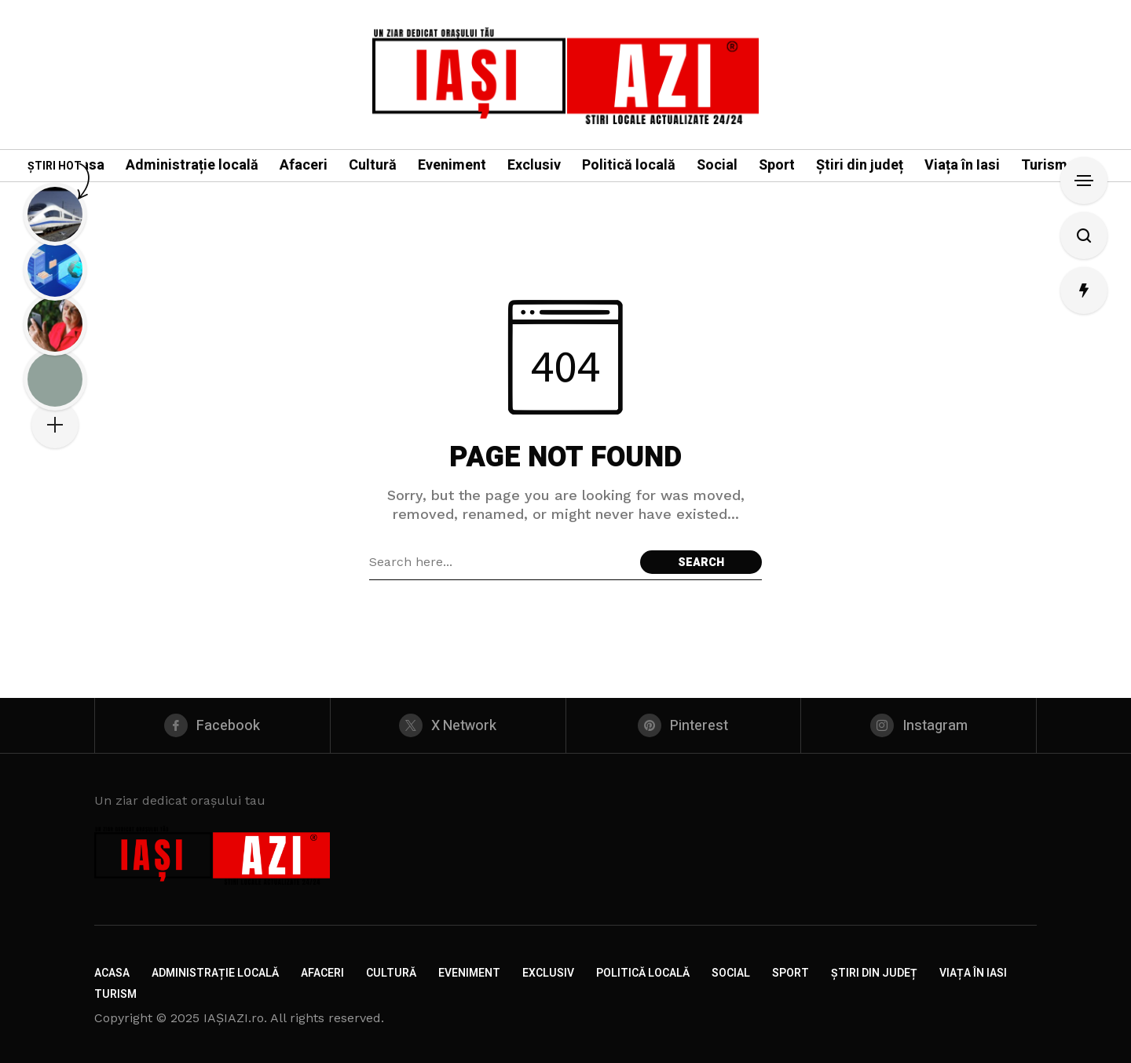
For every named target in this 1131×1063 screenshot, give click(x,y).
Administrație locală (215, 973)
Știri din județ (874, 973)
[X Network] (448, 725)
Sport (790, 973)
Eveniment (469, 973)
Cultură (391, 973)
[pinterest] (683, 725)
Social (731, 973)
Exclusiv (548, 973)
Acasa (112, 973)
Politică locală (643, 973)
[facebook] (212, 725)
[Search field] (500, 562)
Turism (115, 994)
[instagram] (918, 725)
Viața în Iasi (973, 973)
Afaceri (322, 973)
